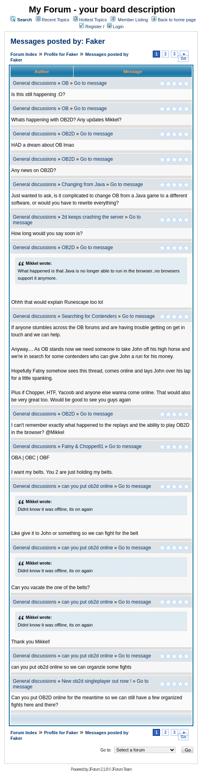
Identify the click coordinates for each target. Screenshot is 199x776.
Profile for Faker (61, 54)
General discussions (34, 83)
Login (115, 26)
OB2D (68, 134)
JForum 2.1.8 (98, 769)
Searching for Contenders (90, 316)
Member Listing (133, 19)
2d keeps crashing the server (92, 217)
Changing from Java (84, 184)
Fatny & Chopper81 (82, 446)
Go (183, 58)
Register (90, 26)
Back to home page (177, 19)
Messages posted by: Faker (57, 41)
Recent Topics (56, 19)
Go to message (90, 83)
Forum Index (23, 54)
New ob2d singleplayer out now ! (96, 681)
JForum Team (121, 769)
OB (65, 83)
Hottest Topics (93, 19)
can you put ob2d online (87, 486)
